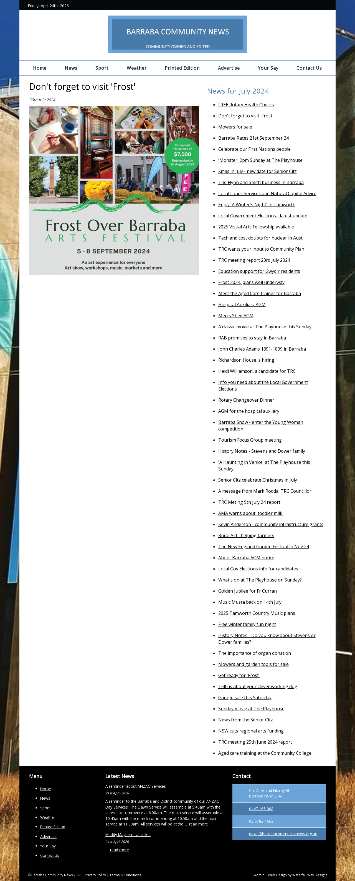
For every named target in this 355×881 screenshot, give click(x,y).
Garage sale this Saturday (245, 697)
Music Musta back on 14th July (250, 602)
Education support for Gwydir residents (259, 271)
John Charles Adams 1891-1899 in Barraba (262, 349)
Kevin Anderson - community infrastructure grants (270, 524)
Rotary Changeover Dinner (246, 400)
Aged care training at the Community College (264, 753)
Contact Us (309, 68)
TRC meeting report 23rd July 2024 (254, 260)
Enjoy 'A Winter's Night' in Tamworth (256, 205)
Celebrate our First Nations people (254, 149)
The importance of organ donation (254, 653)
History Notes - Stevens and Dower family (261, 451)
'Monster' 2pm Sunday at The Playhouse (260, 160)
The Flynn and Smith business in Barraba (261, 182)
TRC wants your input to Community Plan (261, 249)
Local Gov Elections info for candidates (258, 569)
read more (198, 824)
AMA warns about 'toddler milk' (250, 513)
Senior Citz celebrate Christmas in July (257, 480)
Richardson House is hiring (246, 360)
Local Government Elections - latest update (262, 216)
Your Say (268, 68)
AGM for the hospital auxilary (248, 411)
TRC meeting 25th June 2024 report (255, 742)
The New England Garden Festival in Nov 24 (263, 546)
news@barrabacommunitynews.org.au (283, 833)
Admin (259, 875)
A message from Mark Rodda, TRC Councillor (264, 491)
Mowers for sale (235, 127)
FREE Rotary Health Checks (246, 105)
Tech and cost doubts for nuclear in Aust (260, 238)
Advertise (229, 68)
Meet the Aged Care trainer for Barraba (259, 293)
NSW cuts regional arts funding (251, 731)
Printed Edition (182, 68)
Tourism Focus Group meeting (250, 440)
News (71, 68)
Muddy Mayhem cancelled (128, 834)
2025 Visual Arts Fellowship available (256, 227)
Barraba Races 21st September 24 (253, 138)
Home (40, 68)
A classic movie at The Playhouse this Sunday (264, 327)
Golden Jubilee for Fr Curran (247, 591)
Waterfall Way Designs (309, 875)
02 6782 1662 (261, 821)
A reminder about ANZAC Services (135, 786)
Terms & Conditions (125, 875)
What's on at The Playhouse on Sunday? (260, 580)
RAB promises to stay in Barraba (252, 338)
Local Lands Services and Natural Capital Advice (267, 193)
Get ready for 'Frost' (239, 675)
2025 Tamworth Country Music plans (256, 613)
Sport (101, 68)
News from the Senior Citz (245, 720)
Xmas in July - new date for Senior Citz (257, 171)
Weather (137, 68)
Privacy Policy (95, 875)
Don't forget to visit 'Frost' (245, 116)
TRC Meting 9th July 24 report (249, 502)
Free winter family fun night (247, 624)
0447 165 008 (261, 808)
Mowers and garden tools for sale (253, 664)
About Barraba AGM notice (246, 558)
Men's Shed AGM (235, 316)
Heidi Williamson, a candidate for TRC (257, 371)
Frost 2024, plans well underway (251, 282)
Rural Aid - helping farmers (246, 535)
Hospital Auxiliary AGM (242, 304)
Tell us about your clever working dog (257, 686)
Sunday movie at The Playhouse (251, 709)
